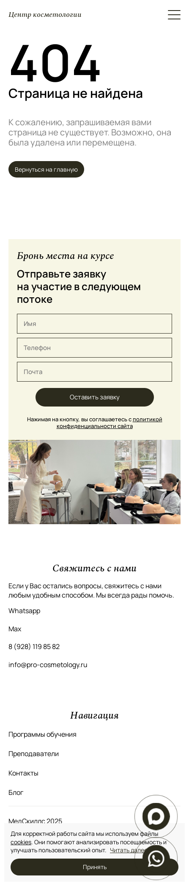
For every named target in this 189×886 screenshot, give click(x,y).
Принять (95, 867)
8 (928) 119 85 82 (34, 646)
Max (14, 628)
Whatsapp (24, 610)
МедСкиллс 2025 (35, 821)
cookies (21, 842)
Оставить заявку (95, 397)
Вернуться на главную (46, 169)
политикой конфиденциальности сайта (109, 422)
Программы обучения (42, 734)
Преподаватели (33, 753)
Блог (15, 792)
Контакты (23, 773)
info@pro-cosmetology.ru (48, 664)
